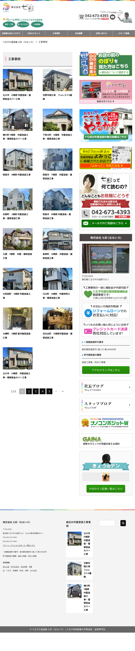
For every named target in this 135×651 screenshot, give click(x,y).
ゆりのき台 (15, 585)
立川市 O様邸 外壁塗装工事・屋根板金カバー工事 (61, 246)
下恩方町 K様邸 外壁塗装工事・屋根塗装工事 (14, 131)
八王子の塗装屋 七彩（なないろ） (20, 41)
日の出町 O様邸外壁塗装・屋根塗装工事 (38, 246)
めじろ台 (6, 585)
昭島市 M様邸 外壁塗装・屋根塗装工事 (38, 169)
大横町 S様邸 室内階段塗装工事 (14, 244)
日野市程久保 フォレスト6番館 (88, 588)
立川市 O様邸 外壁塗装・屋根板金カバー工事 (14, 93)
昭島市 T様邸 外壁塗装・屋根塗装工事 (61, 131)
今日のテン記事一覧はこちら (105, 507)
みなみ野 (24, 585)
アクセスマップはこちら (106, 370)
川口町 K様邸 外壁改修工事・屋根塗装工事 (61, 208)
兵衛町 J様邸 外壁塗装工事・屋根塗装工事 (14, 169)
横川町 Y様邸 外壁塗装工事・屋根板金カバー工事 (61, 93)
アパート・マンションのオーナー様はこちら (20, 563)
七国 (31, 585)
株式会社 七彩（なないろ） (18, 540)
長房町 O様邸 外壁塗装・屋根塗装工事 (14, 208)
